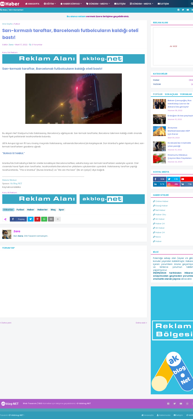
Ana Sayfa (7, 23)
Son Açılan (171, 94)
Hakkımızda (163, 415)
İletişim (178, 415)
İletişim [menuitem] (119, 3)
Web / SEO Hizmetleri (11, 9)
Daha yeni (6, 322)
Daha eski (141, 322)
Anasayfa (147, 415)
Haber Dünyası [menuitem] (70, 3)
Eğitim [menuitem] (49, 3)
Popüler (158, 94)
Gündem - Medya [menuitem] (97, 3)
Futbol (17, 23)
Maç (53, 209)
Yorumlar (186, 94)
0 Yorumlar (37, 44)
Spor (61, 209)
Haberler (42, 209)
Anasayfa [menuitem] (32, 3)
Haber (30, 209)
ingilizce (31, 409)
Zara (17, 231)
